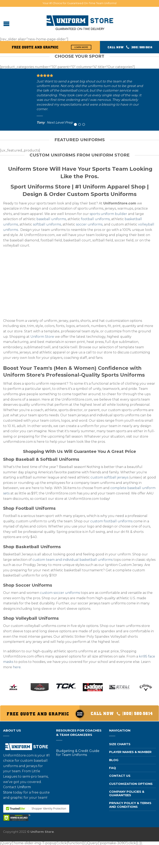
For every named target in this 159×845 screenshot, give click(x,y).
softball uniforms (47, 224)
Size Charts (119, 744)
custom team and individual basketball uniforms (73, 560)
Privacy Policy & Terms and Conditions (130, 804)
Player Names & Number (130, 752)
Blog (113, 760)
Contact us (119, 776)
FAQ (112, 768)
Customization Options (131, 784)
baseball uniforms (51, 219)
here (17, 667)
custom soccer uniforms (60, 593)
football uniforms (95, 219)
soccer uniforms (89, 224)
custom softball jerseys (109, 477)
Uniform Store (42, 337)
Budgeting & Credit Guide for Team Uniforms (77, 753)
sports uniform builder (108, 214)
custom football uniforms (111, 521)
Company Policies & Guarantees (126, 793)
